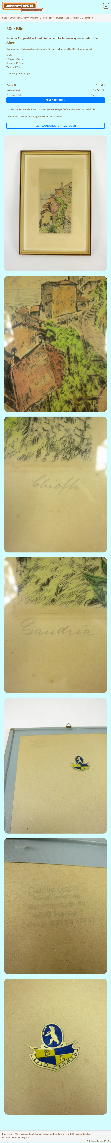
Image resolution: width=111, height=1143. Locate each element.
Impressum (7, 1133)
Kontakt (70, 1133)
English (25, 1137)
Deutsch (6, 1137)
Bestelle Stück (55, 100)
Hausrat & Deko (63, 17)
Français (16, 1137)
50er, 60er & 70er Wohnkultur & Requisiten (31, 17)
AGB (17, 1133)
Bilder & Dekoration (83, 17)
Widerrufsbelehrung (31, 1133)
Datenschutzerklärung (53, 1133)
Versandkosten (18, 109)
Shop (4, 17)
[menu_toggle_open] (106, 6)
